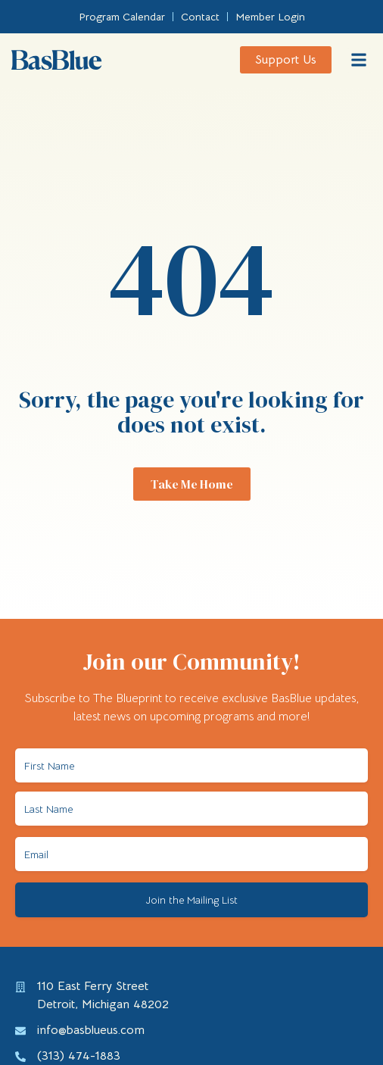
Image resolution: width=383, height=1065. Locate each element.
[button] (359, 60)
